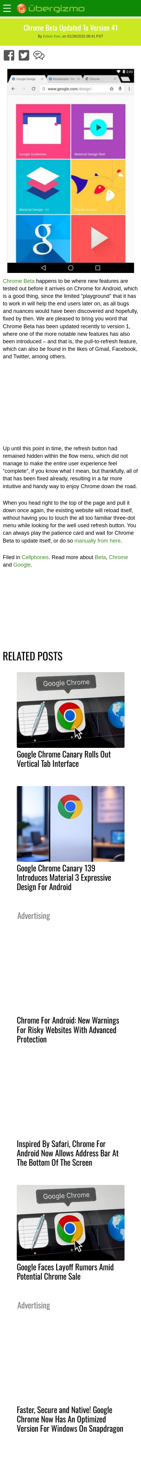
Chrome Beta (18, 281)
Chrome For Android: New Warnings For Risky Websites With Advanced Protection (68, 1029)
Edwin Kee (51, 36)
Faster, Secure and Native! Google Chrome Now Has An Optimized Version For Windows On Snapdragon (70, 1418)
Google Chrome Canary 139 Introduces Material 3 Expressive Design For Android (64, 877)
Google (22, 565)
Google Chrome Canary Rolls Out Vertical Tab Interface (64, 758)
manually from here (98, 541)
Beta (100, 557)
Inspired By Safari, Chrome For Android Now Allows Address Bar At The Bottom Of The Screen (68, 1152)
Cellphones (35, 557)
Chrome (118, 557)
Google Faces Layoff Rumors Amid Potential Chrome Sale (65, 1271)
